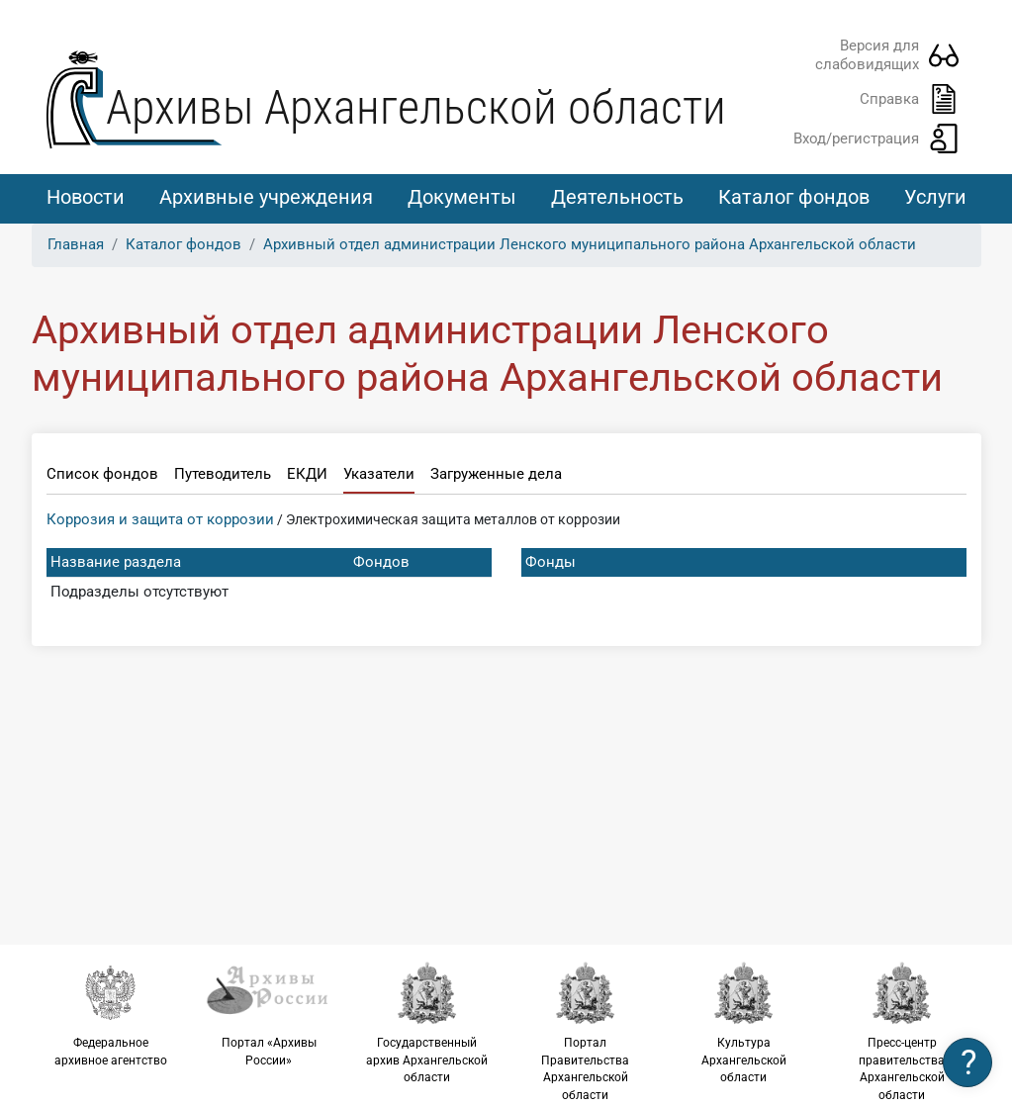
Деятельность (617, 197)
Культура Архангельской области (744, 1022)
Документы (462, 197)
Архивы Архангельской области (416, 107)
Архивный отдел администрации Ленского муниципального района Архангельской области (589, 244)
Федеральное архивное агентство (110, 1014)
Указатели (378, 474)
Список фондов (102, 474)
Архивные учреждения (266, 197)
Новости (85, 197)
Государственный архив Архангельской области (427, 1022)
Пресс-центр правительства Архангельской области (902, 1031)
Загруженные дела (496, 474)
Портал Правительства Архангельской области (585, 1031)
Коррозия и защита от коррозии (160, 519)
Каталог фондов (794, 197)
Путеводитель (222, 474)
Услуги (935, 197)
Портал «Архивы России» (269, 1014)
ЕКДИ (307, 474)
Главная (75, 244)
